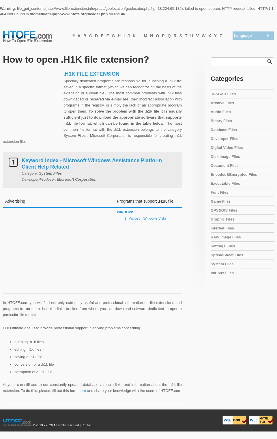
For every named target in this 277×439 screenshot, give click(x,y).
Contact (86, 425)
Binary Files (221, 121)
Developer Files (224, 139)
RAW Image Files (226, 237)
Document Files (225, 165)
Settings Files (223, 246)
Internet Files (222, 228)
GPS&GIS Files (224, 210)
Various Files (222, 273)
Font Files (219, 192)
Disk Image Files (225, 156)
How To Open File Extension (34, 36)
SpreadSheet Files (227, 255)
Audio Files (221, 112)
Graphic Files (222, 219)
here (82, 390)
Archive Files (222, 103)
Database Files (224, 130)
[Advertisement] (32, 107)
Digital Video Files (227, 147)
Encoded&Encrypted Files (234, 174)
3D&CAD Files (223, 94)
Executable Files (225, 183)
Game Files (221, 201)
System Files (222, 264)
